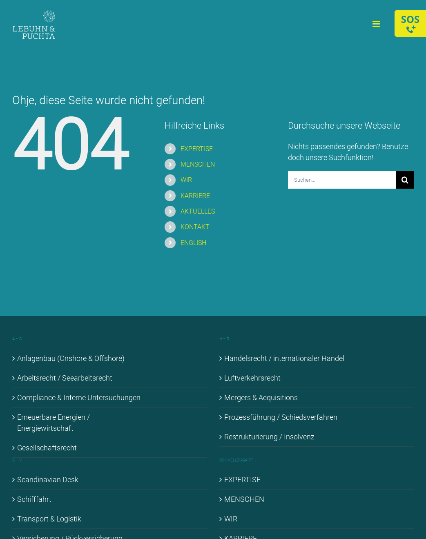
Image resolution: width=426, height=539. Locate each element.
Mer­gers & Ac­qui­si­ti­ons (261, 397)
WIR (186, 180)
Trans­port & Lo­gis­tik (49, 518)
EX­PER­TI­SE (197, 149)
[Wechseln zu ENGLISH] (228, 242)
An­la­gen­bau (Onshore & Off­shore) (71, 358)
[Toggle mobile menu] (376, 24)
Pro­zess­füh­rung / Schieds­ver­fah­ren (280, 417)
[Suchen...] (342, 180)
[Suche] (405, 180)
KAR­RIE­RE (195, 196)
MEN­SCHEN (198, 164)
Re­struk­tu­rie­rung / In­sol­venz (269, 436)
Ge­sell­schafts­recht (47, 447)
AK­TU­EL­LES (198, 211)
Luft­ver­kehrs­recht (252, 378)
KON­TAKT (195, 227)
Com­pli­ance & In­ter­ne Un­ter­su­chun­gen (79, 397)
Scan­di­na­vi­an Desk (47, 479)
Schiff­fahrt (34, 499)
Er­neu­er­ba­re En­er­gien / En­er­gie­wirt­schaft (53, 422)
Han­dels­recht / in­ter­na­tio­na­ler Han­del (284, 358)
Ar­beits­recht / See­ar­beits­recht (64, 378)
